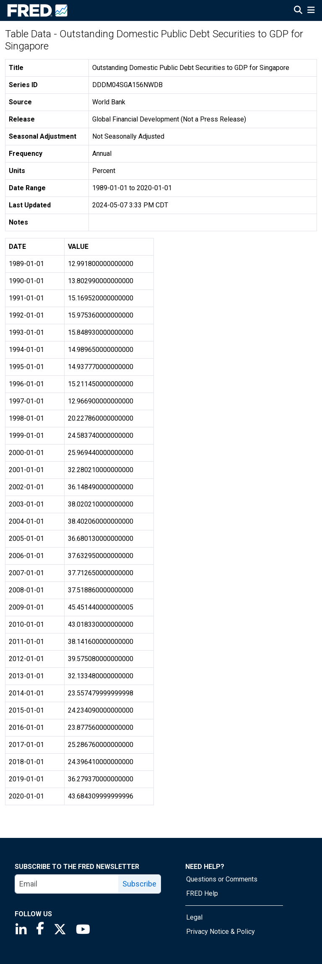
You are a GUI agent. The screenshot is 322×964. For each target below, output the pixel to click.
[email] (67, 884)
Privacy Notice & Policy (220, 932)
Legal (194, 917)
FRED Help (202, 893)
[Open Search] (298, 11)
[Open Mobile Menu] (311, 11)
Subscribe (139, 883)
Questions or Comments (221, 879)
